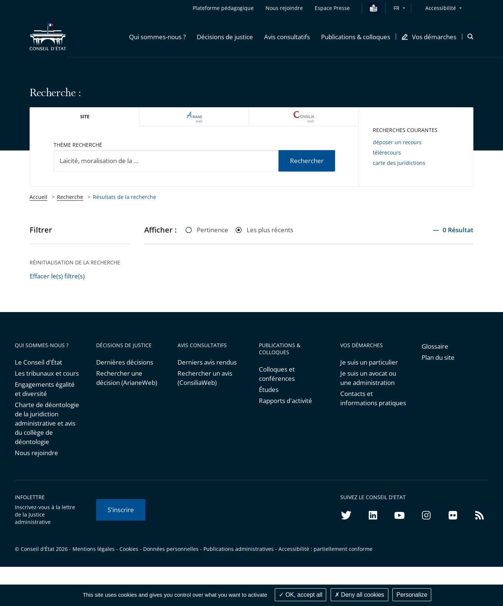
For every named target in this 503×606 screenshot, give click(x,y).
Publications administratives (238, 548)
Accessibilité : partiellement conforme (325, 548)
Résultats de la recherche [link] (124, 196)
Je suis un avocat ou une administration (368, 378)
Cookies (128, 548)
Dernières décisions (124, 362)
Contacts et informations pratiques (373, 398)
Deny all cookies (359, 595)
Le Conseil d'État (38, 362)
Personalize (412, 595)
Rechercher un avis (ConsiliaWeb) (205, 378)
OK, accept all (300, 595)
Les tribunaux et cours (47, 373)
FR (396, 7)
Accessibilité (440, 7)
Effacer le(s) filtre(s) (57, 276)
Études (268, 389)
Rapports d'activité (285, 400)
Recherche (70, 196)
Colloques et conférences (277, 374)
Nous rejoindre (36, 452)
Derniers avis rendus (207, 362)
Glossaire (435, 346)
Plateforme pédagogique (223, 7)
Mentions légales (93, 548)
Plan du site (438, 357)
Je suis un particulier (369, 362)
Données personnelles (171, 548)
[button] (157, 36)
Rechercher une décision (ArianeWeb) (126, 378)
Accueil (38, 196)
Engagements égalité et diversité (45, 389)
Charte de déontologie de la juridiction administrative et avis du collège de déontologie (47, 423)
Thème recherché (78, 144)
